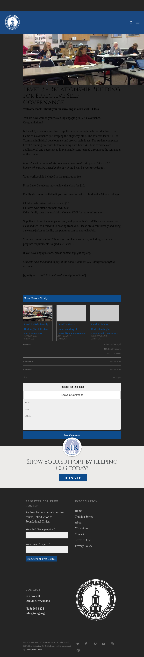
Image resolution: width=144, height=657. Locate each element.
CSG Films (81, 528)
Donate (73, 478)
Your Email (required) (47, 547)
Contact (79, 534)
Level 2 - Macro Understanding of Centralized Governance (71, 329)
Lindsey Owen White (34, 649)
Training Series (84, 516)
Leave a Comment (72, 395)
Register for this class (72, 386)
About (78, 522)
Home (78, 510)
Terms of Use (83, 540)
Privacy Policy (83, 546)
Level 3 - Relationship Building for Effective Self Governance (36, 329)
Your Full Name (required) (47, 533)
